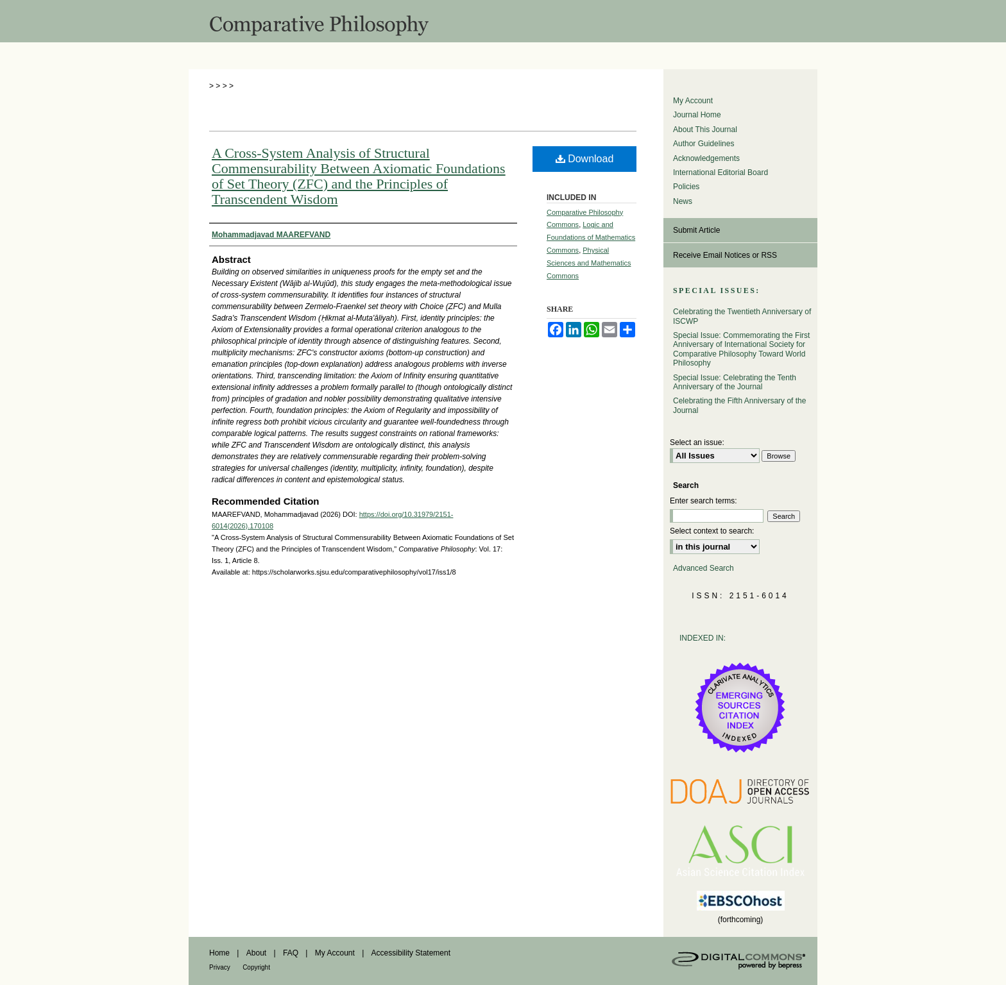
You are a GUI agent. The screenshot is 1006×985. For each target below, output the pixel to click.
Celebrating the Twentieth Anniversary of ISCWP (742, 316)
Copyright (256, 967)
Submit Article (696, 230)
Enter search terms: (703, 500)
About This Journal (705, 129)
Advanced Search (703, 568)
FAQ (290, 952)
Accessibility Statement (410, 952)
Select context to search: (712, 530)
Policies (686, 186)
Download (585, 158)
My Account (693, 100)
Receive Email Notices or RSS (725, 255)
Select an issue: (697, 442)
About (256, 952)
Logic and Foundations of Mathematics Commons (591, 237)
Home (219, 952)
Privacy (219, 967)
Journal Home (697, 114)
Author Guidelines (703, 143)
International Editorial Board (720, 172)
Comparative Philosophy (503, 21)
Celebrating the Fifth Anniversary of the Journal (739, 405)
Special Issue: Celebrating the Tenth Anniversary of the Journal (734, 382)
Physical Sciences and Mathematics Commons (589, 263)
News (682, 201)
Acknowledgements (706, 158)
